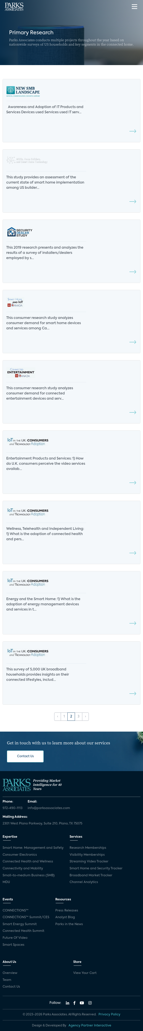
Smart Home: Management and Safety (33, 847)
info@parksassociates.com (49, 808)
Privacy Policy (109, 1014)
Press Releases (66, 910)
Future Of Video (15, 937)
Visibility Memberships (87, 854)
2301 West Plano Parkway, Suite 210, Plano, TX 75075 (42, 823)
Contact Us (25, 756)
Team (7, 980)
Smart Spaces (13, 944)
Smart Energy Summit (20, 924)
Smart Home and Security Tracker (96, 868)
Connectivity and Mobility (23, 868)
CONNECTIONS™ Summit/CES (26, 917)
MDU (6, 882)
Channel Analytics (84, 882)
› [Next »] (85, 716)
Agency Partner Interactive (89, 1025)
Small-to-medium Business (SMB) (29, 875)
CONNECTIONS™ (16, 910)
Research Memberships (88, 847)
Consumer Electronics (20, 854)
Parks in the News (69, 924)
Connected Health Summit (23, 930)
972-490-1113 (12, 808)
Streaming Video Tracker (89, 861)
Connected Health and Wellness (28, 861)
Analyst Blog (65, 917)
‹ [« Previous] (57, 716)
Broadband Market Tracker (91, 875)
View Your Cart (85, 973)
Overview (10, 973)
